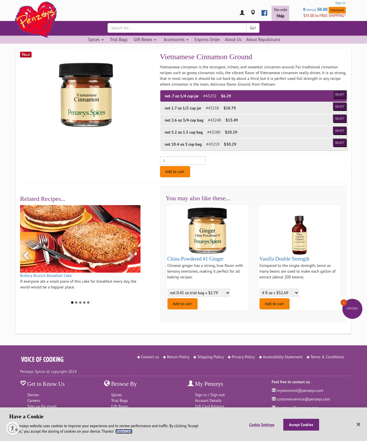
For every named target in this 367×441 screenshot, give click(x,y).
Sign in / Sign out (210, 394)
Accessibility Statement (282, 356)
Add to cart (182, 303)
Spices (116, 394)
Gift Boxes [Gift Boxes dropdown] (145, 39)
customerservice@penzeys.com (303, 399)
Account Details (208, 400)
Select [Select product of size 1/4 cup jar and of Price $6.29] (339, 94)
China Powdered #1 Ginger (195, 259)
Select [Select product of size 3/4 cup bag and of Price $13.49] (339, 118)
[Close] (358, 424)
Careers (33, 400)
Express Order (207, 39)
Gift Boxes (119, 406)
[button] (26, 255)
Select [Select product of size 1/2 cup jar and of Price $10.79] (339, 106)
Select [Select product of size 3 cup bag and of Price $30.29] (339, 143)
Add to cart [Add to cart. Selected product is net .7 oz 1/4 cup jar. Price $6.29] (174, 171)
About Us (233, 39)
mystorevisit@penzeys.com (300, 390)
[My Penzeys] (242, 13)
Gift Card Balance (210, 406)
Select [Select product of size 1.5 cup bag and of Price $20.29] (339, 130)
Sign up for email (42, 406)
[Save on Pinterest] (26, 54)
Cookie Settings (261, 424)
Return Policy (178, 356)
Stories (33, 394)
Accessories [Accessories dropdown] (176, 39)
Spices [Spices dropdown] (96, 39)
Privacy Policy (243, 356)
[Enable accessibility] (12, 428)
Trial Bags (119, 39)
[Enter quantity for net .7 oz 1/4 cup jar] (183, 160)
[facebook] (264, 13)
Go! (253, 27)
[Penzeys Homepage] (20, 13)
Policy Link (123, 431)
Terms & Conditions (327, 356)
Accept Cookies (301, 424)
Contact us (150, 356)
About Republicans (263, 39)
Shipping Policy (210, 356)
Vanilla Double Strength (284, 259)
